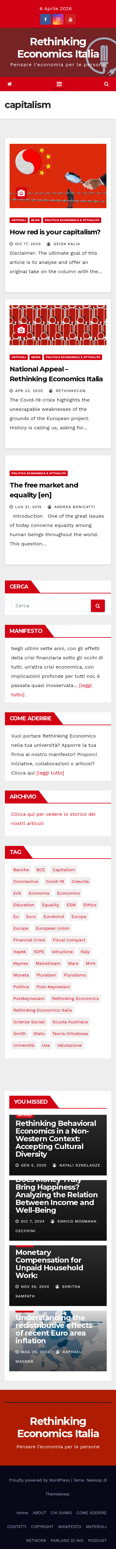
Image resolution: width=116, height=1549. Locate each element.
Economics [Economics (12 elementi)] (68, 893)
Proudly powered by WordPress (40, 1480)
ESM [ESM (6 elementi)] (71, 904)
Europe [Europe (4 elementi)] (20, 928)
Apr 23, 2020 (29, 391)
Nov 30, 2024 (35, 1286)
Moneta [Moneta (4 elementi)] (21, 975)
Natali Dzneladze (76, 1165)
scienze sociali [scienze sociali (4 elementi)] (29, 1021)
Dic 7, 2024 (33, 1221)
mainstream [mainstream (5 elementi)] (48, 963)
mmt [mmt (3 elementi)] (90, 963)
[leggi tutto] (50, 773)
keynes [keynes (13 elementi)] (20, 963)
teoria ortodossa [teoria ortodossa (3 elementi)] (70, 1033)
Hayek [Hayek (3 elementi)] (19, 951)
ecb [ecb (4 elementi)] (17, 893)
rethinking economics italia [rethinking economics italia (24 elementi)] (42, 1010)
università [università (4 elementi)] (23, 1045)
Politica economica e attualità (72, 220)
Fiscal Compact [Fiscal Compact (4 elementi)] (69, 939)
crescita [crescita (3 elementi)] (80, 881)
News (36, 357)
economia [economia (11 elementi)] (39, 893)
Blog (35, 220)
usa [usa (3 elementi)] (45, 1045)
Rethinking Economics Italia (58, 47)
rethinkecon (67, 391)
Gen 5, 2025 (34, 1165)
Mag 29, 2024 (35, 1352)
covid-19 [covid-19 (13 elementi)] (55, 881)
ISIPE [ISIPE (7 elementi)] (38, 951)
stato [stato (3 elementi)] (39, 1033)
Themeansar (57, 1494)
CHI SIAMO (61, 1513)
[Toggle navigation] (59, 84)
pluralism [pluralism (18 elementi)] (46, 975)
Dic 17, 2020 (28, 244)
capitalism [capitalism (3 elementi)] (64, 869)
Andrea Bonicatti (71, 507)
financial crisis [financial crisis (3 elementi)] (29, 939)
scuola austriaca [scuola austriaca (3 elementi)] (70, 1021)
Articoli (18, 220)
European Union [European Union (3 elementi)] (53, 928)
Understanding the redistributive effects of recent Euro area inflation (53, 1329)
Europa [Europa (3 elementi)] (78, 916)
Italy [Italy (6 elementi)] (84, 951)
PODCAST (97, 1540)
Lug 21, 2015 (28, 507)
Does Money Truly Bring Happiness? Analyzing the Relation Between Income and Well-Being (56, 1195)
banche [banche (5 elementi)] (21, 869)
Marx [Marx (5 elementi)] (73, 963)
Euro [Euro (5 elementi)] (31, 916)
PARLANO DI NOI (67, 1540)
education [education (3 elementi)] (23, 904)
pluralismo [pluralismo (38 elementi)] (75, 975)
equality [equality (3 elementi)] (50, 904)
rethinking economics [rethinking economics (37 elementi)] (75, 998)
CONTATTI (16, 1526)
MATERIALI (96, 1526)
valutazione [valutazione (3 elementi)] (69, 1045)
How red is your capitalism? (55, 232)
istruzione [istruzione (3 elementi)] (62, 951)
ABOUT (39, 1513)
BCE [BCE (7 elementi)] (41, 869)
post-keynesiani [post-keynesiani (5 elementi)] (53, 986)
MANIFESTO (69, 1526)
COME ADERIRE (91, 1513)
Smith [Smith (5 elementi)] (19, 1033)
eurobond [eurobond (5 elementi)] (54, 916)
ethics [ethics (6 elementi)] (90, 904)
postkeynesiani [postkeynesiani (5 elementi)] (29, 998)
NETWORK (36, 1540)
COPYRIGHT (42, 1526)
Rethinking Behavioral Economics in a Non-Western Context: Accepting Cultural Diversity (55, 1139)
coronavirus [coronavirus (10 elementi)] (25, 881)
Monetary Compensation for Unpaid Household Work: (49, 1264)
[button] (106, 84)
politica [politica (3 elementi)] (21, 986)
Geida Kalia (63, 244)
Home (22, 1513)
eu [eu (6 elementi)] (16, 916)
